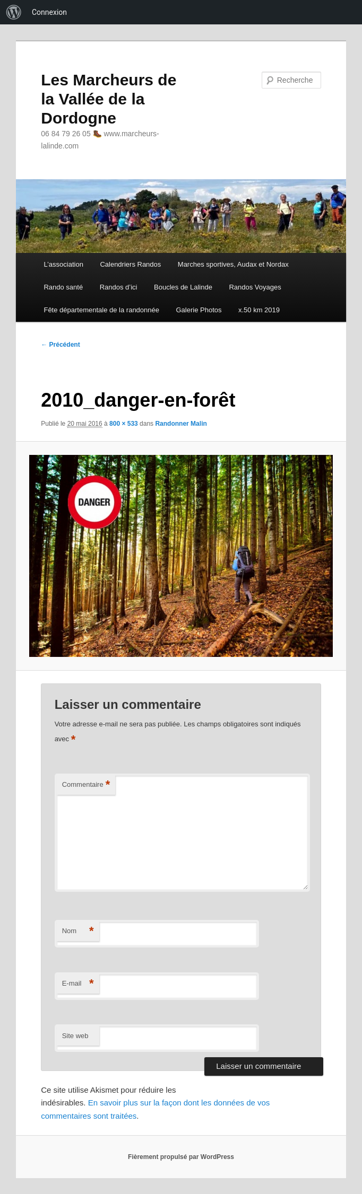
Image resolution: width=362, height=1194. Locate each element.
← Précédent (60, 344)
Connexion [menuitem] (49, 12)
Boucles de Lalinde (183, 287)
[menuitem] (14, 12)
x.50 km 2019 (259, 310)
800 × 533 (123, 423)
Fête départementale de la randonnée (101, 310)
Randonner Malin (180, 423)
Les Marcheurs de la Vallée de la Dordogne (108, 99)
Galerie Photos (199, 310)
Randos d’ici (118, 287)
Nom (78, 931)
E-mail (78, 983)
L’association (63, 264)
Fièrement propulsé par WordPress (181, 1157)
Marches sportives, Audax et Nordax (233, 264)
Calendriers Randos (130, 264)
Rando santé (63, 287)
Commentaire (86, 785)
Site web (75, 1036)
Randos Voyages (255, 287)
